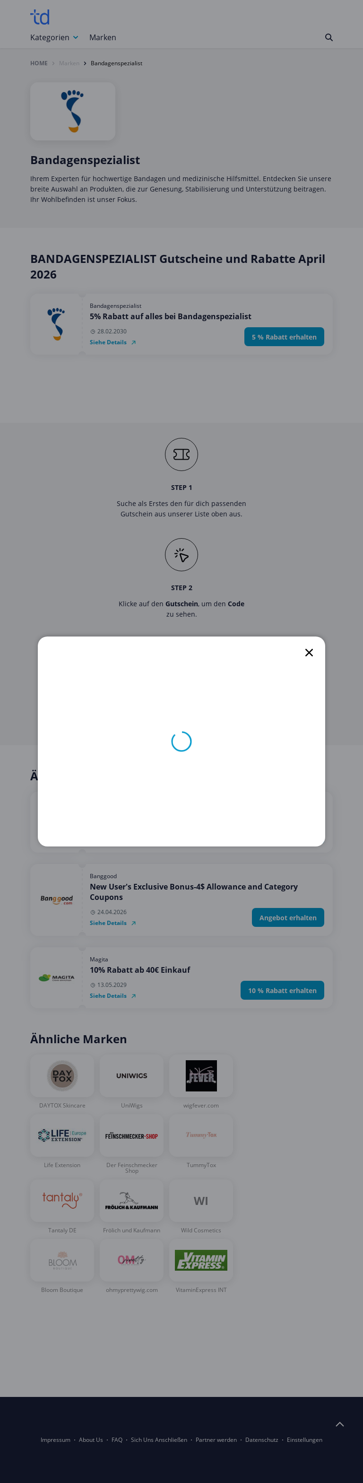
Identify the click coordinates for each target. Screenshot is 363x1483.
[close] (309, 652)
